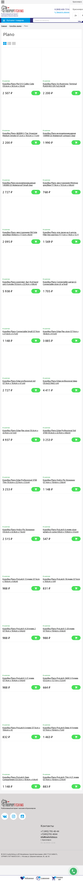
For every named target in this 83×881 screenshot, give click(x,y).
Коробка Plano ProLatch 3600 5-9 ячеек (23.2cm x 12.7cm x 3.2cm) (60, 679)
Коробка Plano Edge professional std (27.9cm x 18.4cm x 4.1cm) (19, 382)
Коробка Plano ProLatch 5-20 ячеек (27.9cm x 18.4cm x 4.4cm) (58, 630)
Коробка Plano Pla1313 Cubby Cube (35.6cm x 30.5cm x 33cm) (18, 85)
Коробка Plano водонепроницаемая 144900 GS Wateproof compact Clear (59, 134)
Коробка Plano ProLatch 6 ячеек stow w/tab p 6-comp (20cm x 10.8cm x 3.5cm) (61, 531)
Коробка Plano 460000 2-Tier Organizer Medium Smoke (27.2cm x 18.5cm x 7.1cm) (21, 134)
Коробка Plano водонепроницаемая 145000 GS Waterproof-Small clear (19, 184)
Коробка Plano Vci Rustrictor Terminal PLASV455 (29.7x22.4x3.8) (60, 85)
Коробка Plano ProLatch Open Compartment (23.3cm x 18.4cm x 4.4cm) (20, 778)
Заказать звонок (62, 12)
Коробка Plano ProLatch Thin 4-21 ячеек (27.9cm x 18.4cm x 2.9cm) (61, 778)
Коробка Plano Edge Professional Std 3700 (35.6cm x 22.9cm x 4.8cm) (59, 431)
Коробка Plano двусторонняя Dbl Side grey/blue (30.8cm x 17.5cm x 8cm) (20, 233)
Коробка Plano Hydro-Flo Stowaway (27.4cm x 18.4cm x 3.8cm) (59, 481)
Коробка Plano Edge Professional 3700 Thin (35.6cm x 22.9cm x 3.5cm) (20, 481)
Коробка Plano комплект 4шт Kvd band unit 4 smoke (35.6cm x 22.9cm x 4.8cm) (20, 283)
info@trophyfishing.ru (49, 837)
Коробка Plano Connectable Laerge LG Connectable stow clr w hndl (59, 283)
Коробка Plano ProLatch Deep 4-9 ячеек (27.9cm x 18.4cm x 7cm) (60, 729)
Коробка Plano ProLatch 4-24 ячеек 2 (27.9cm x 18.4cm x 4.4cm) (19, 630)
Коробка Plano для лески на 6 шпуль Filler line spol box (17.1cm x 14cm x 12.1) (61, 233)
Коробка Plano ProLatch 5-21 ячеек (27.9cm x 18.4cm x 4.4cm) (18, 679)
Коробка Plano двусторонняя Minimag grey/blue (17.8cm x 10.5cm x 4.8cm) (60, 184)
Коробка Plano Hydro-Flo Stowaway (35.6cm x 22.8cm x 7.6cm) (19, 531)
